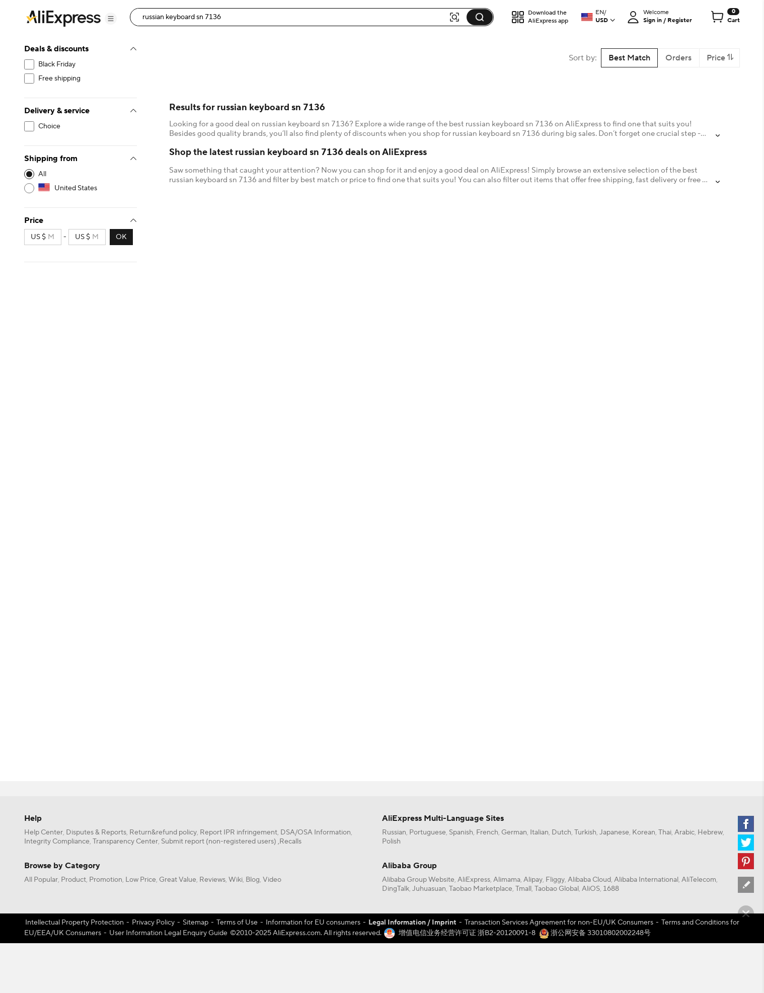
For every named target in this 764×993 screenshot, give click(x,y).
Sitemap (195, 922)
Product (73, 879)
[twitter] (746, 842)
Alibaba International (646, 879)
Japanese (614, 832)
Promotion (105, 879)
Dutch (561, 832)
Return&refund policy (163, 832)
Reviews (212, 879)
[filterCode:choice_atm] (80, 126)
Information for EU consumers (313, 922)
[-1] (80, 174)
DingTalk (395, 888)
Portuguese (427, 832)
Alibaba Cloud (589, 879)
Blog (253, 879)
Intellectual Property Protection (74, 922)
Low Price (140, 879)
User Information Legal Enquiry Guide (168, 933)
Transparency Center (125, 841)
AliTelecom (698, 879)
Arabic (684, 832)
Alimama (506, 879)
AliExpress (473, 879)
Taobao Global (556, 888)
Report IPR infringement (238, 832)
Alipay (533, 879)
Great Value (177, 879)
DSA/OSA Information (315, 832)
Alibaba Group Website (418, 879)
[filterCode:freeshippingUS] (80, 78)
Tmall (523, 888)
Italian (539, 832)
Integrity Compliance (57, 841)
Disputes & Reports (96, 832)
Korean (643, 832)
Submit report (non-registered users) (218, 841)
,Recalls (289, 841)
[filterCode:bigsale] (80, 64)
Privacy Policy (153, 922)
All (42, 174)
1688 (611, 888)
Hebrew (710, 832)
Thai (664, 832)
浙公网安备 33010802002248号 (595, 933)
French (487, 832)
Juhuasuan (429, 888)
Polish (391, 841)
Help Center (43, 832)
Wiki (235, 879)
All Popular (41, 879)
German (514, 832)
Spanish (461, 832)
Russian (394, 832)
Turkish (585, 832)
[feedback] (746, 885)
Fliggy (555, 879)
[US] (80, 188)
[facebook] (746, 824)
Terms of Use (237, 922)
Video (272, 879)
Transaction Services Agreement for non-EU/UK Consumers (559, 922)
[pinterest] (746, 861)
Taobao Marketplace (480, 888)
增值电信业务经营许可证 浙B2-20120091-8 (467, 933)
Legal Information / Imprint (412, 922)
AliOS (591, 888)
